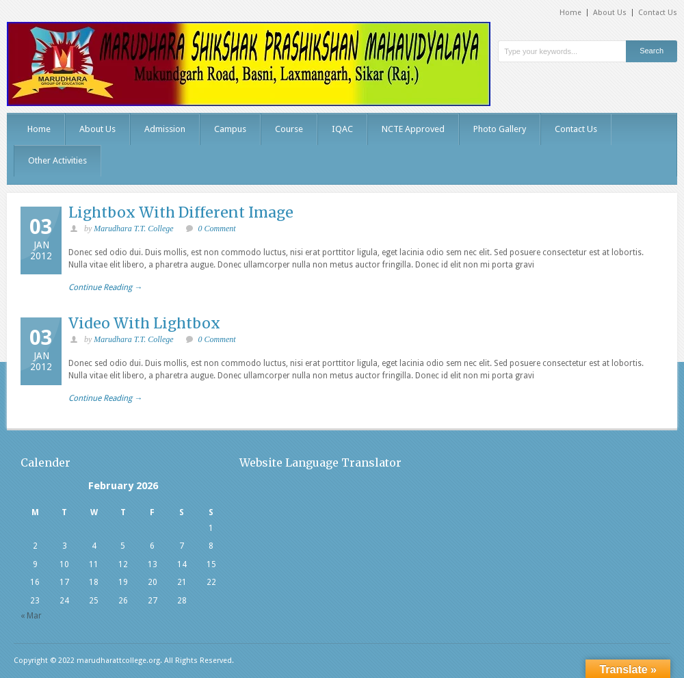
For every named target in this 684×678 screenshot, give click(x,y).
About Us (610, 12)
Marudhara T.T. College (133, 228)
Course (289, 129)
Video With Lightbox (144, 323)
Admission (164, 129)
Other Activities (57, 160)
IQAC (342, 129)
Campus (230, 129)
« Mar (31, 616)
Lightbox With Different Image (180, 212)
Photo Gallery (499, 129)
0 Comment (217, 228)
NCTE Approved (413, 129)
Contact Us (657, 12)
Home (570, 12)
